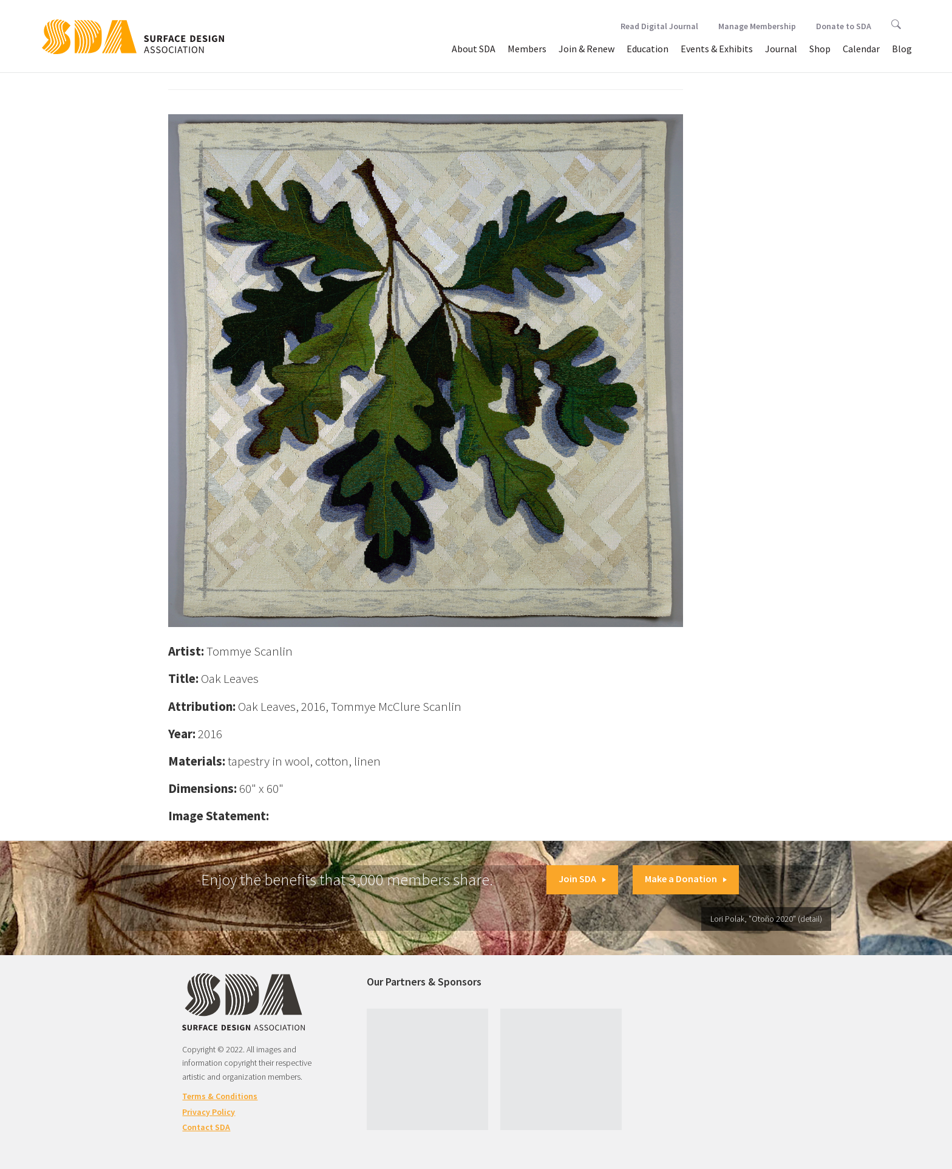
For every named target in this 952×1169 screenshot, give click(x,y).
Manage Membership (757, 26)
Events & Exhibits (717, 49)
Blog (902, 49)
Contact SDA (206, 1127)
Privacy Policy (208, 1111)
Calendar (861, 49)
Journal (781, 49)
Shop (820, 49)
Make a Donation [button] (686, 878)
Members (527, 49)
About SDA (473, 49)
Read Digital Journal (659, 26)
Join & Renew (586, 49)
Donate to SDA (843, 26)
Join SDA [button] (582, 878)
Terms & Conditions (219, 1096)
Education (647, 49)
